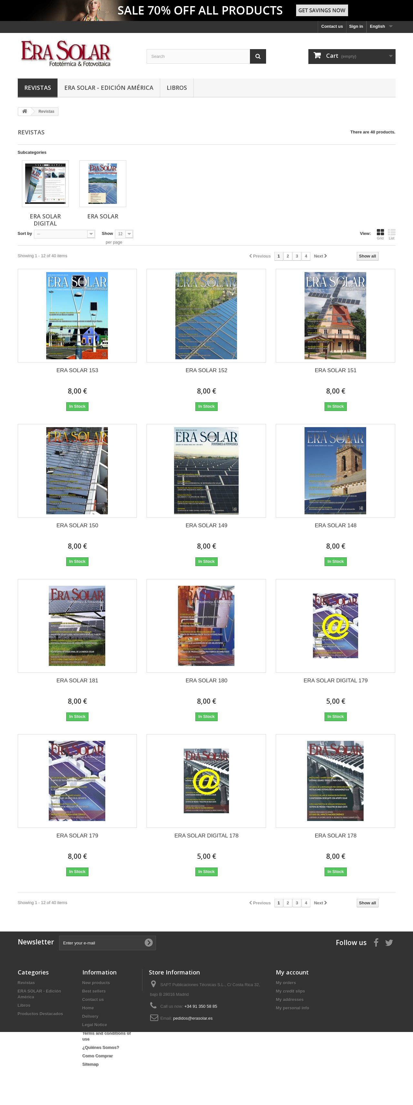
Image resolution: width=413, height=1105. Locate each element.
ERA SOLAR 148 (335, 525)
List (392, 234)
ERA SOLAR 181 (77, 681)
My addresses (290, 999)
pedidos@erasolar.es (192, 1018)
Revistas (37, 87)
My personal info (292, 1007)
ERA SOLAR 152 (206, 370)
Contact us (332, 26)
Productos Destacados (40, 1013)
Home (88, 1007)
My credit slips (290, 991)
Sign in (356, 26)
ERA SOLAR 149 (206, 525)
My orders (286, 982)
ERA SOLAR (102, 216)
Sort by (25, 233)
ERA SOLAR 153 (77, 370)
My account (292, 972)
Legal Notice (94, 1024)
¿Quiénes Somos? (100, 1047)
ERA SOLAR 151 (335, 370)
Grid (380, 234)
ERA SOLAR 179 (77, 836)
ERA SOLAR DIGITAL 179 (335, 681)
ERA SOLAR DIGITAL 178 (206, 836)
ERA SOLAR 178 (335, 836)
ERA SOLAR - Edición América (108, 87)
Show (107, 233)
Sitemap (90, 1064)
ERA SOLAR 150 (77, 525)
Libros (177, 87)
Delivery (90, 1016)
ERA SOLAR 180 (206, 681)
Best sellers (94, 991)
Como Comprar (97, 1055)
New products (96, 982)
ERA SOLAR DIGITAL (45, 219)
